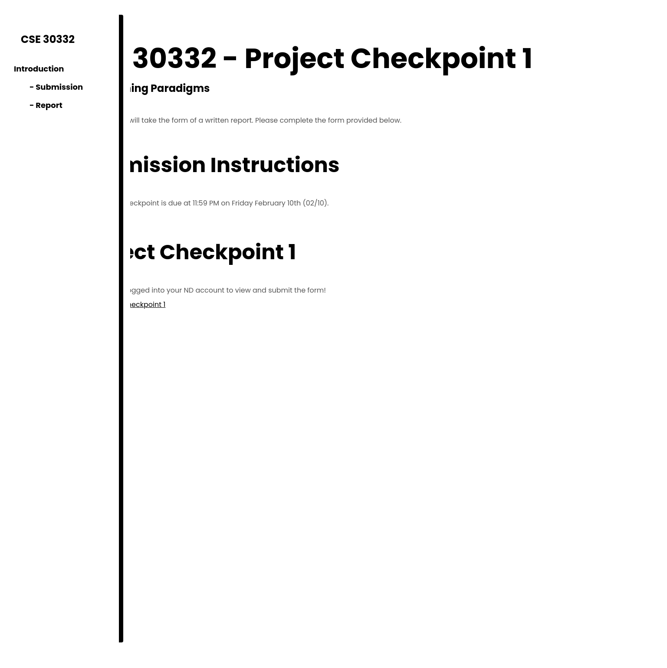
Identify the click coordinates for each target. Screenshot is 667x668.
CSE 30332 (48, 39)
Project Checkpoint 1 (212, 305)
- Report (38, 105)
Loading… (300, 489)
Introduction (39, 68)
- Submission (48, 86)
